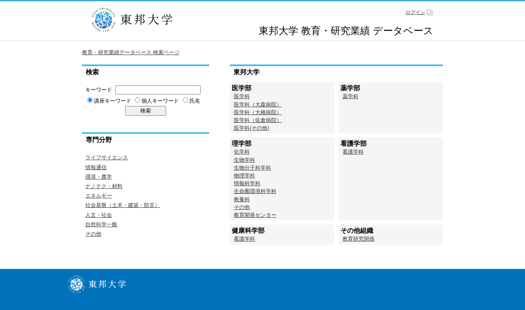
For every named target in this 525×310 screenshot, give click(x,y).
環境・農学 (98, 177)
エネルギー (98, 196)
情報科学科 (247, 183)
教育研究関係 (358, 239)
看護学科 (353, 152)
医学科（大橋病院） (258, 112)
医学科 (242, 96)
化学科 (242, 152)
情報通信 (96, 167)
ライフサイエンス (106, 157)
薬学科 (350, 96)
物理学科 (244, 175)
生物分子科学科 (252, 168)
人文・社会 (98, 215)
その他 (93, 234)
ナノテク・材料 (104, 186)
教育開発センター (255, 215)
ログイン (415, 12)
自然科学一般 (101, 224)
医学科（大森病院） (258, 104)
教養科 (242, 199)
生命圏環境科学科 (255, 191)
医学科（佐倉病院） (258, 120)
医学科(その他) (251, 128)
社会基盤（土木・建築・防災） (122, 205)
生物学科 (244, 160)
